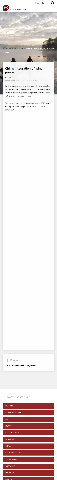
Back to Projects (44, 56)
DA (37, 3)
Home (8, 48)
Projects (18, 48)
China (8, 78)
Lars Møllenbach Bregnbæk (21, 365)
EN (42, 3)
